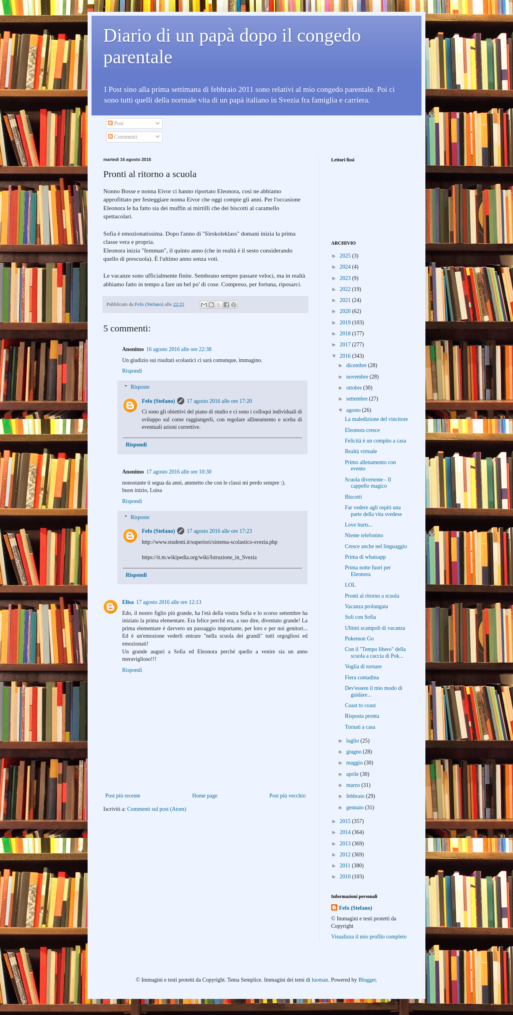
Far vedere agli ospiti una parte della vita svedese (373, 511)
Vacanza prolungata (366, 606)
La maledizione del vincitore (376, 419)
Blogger (367, 980)
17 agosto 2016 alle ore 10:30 (178, 472)
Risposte (139, 387)
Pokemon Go (359, 639)
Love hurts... (359, 525)
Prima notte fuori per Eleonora (368, 571)
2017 (346, 344)
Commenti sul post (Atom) (157, 809)
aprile (353, 774)
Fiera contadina (362, 677)
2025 (346, 256)
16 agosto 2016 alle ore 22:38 (178, 349)
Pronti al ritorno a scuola (372, 596)
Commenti (122, 137)
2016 (346, 356)
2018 (346, 334)
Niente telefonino (364, 535)
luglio (353, 741)
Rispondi (132, 371)
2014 (346, 832)
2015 (346, 821)
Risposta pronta (362, 716)
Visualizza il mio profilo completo (369, 937)
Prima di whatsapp (365, 557)
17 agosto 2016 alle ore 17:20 (219, 401)
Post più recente (122, 796)
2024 (346, 267)
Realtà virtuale (361, 451)
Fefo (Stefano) (158, 401)
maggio (355, 763)
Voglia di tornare (363, 666)
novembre (357, 377)
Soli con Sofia (360, 617)
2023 (346, 278)
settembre (357, 399)
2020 (346, 311)
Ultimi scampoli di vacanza (375, 628)
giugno (354, 752)
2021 (346, 300)
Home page (204, 796)
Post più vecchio (287, 796)
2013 (346, 844)
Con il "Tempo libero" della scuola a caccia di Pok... (375, 652)
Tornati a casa (360, 727)
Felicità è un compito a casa (375, 441)
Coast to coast (360, 705)
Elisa (128, 602)
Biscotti (353, 497)
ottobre (354, 388)
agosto (354, 410)
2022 (346, 289)
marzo (353, 785)
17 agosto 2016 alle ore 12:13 (169, 602)
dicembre (357, 365)
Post (116, 123)
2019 (346, 323)
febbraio (356, 796)
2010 (346, 877)
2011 (346, 866)
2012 (346, 855)
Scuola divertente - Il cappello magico (368, 483)
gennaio (355, 807)
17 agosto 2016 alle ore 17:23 (219, 531)
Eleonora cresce (362, 430)
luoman (319, 980)
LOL (350, 585)
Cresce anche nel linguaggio (376, 546)
